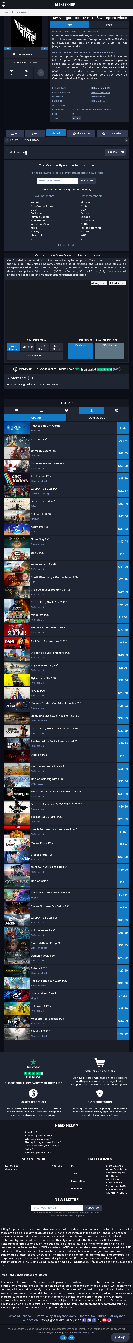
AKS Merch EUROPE (116, 1211)
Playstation (78, 1200)
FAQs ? (29, 1167)
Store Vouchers (114, 1184)
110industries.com (100, 92)
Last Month (56, 366)
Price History (29, 159)
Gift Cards (112, 1194)
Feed (109, 24)
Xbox (74, 1192)
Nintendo (76, 1207)
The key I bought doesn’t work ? (43, 1161)
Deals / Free (112, 1198)
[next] (44, 48)
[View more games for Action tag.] (77, 119)
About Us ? (31, 1151)
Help (120, 1337)
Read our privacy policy (84, 1332)
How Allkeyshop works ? (38, 1154)
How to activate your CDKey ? (42, 1164)
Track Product (35, 374)
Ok (63, 1338)
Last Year (28, 365)
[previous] (7, 48)
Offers (12, 159)
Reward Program (115, 1191)
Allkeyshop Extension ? (38, 1171)
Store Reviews (114, 1201)
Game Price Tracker (117, 1188)
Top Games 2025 (116, 1205)
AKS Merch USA (114, 1208)
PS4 (78, 109)
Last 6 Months (42, 366)
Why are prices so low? (38, 1157)
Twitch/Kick (11, 1184)
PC (73, 109)
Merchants (11, 1188)
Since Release (13, 366)
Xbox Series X (104, 109)
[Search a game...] (66, 12)
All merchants (66, 264)
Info (69, 24)
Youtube (57, 1184)
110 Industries (98, 96)
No (71, 1338)
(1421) (97, 388)
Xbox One (91, 109)
